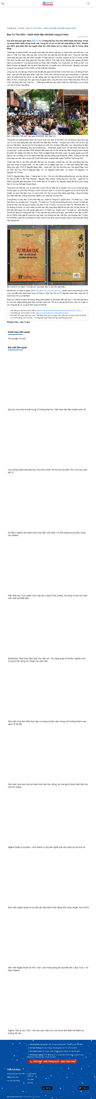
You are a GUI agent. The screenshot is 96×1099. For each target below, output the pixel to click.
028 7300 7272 (51, 1061)
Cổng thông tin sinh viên (16, 1074)
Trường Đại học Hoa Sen (31, 1096)
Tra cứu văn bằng (13, 1080)
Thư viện (30, 1079)
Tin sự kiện (13, 338)
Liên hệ (30, 1083)
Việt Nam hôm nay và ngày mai (48, 290)
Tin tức (21, 28)
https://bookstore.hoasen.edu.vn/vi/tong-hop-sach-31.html (59, 310)
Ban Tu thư (37, 41)
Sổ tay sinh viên (13, 1077)
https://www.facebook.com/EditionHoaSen (52, 313)
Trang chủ (11, 28)
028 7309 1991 (68, 1061)
